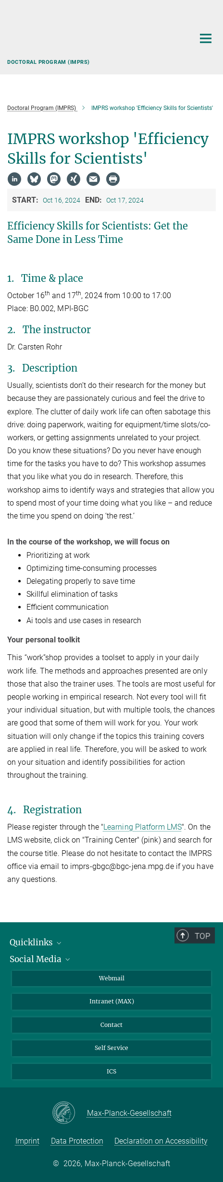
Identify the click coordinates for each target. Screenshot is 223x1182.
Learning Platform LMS (142, 827)
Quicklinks (36, 942)
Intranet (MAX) (111, 1001)
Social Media (41, 959)
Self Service (111, 1047)
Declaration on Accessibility (161, 1141)
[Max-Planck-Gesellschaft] (69, 1113)
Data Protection (77, 1141)
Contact (111, 1024)
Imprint (27, 1141)
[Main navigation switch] (205, 38)
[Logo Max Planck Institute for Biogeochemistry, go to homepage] (93, 36)
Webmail (111, 978)
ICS (111, 1071)
